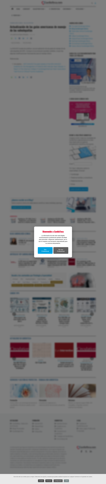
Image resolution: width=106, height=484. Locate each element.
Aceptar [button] (41, 480)
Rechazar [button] (48, 480)
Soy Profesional (45, 250)
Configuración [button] (58, 480)
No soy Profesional (60, 250)
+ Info (66, 480)
